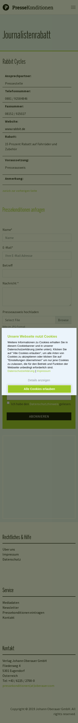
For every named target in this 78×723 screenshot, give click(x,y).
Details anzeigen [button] (39, 380)
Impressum (44, 371)
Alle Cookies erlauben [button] (39, 389)
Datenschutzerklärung (21, 371)
